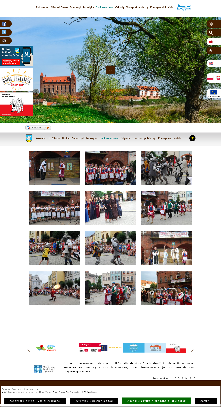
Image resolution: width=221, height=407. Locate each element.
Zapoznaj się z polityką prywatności (35, 401)
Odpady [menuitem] (119, 7)
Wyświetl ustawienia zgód (94, 401)
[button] (214, 24)
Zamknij (206, 401)
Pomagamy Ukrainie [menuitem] (161, 7)
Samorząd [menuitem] (75, 7)
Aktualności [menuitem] (42, 7)
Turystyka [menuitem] (88, 7)
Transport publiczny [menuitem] (137, 7)
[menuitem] (104, 7)
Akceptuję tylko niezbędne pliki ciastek (157, 401)
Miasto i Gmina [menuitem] (59, 7)
